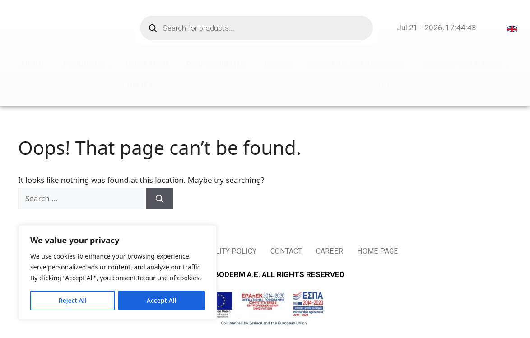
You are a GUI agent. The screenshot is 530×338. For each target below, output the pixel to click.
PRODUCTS (87, 64)
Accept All (161, 300)
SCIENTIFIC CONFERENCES (356, 64)
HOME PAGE (389, 251)
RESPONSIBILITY (216, 64)
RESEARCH (148, 64)
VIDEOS (277, 64)
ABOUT (33, 64)
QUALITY (137, 84)
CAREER (337, 251)
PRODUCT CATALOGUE (466, 64)
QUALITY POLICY (225, 251)
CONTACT (391, 84)
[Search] (159, 198)
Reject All (72, 300)
